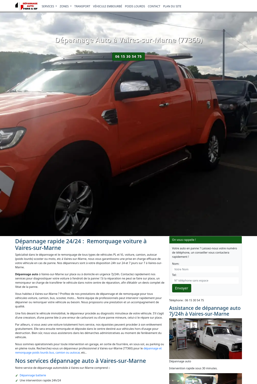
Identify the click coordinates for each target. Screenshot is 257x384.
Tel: (174, 275)
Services (48, 6)
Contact (154, 6)
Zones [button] (64, 6)
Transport (82, 6)
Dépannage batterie (33, 375)
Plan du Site (172, 6)
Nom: (175, 264)
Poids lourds (135, 6)
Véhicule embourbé (107, 6)
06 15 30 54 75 (128, 56)
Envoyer (181, 288)
